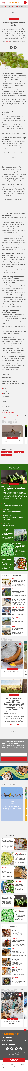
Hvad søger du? (13, 1037)
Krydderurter (7, 515)
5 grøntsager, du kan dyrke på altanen (12, 505)
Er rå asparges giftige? (8, 525)
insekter (19, 452)
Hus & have (9, 6)
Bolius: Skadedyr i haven (8, 414)
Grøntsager (6, 509)
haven (14, 18)
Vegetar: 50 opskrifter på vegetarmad (12, 511)
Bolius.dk (8, 41)
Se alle (22, 639)
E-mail (3, 752)
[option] (12, 434)
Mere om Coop (13, 1041)
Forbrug (2, 6)
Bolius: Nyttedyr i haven (8, 412)
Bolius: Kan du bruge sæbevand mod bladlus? (11, 416)
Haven (15, 6)
